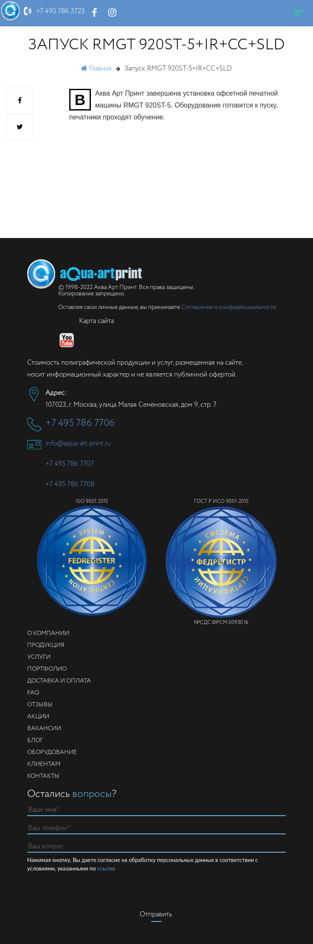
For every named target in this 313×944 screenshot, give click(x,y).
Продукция (46, 645)
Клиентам (43, 764)
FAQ (33, 693)
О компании (48, 633)
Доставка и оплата (59, 681)
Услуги (39, 657)
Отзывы (40, 704)
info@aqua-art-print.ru (78, 443)
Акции (38, 716)
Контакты (43, 776)
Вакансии (44, 728)
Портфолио (47, 669)
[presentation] (156, 889)
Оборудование (52, 752)
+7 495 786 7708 (69, 484)
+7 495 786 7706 (80, 423)
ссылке (106, 868)
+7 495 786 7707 (69, 464)
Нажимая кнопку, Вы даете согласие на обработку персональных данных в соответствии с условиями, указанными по (142, 864)
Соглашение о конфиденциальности (228, 307)
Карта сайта (96, 321)
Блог (35, 740)
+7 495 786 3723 (60, 11)
